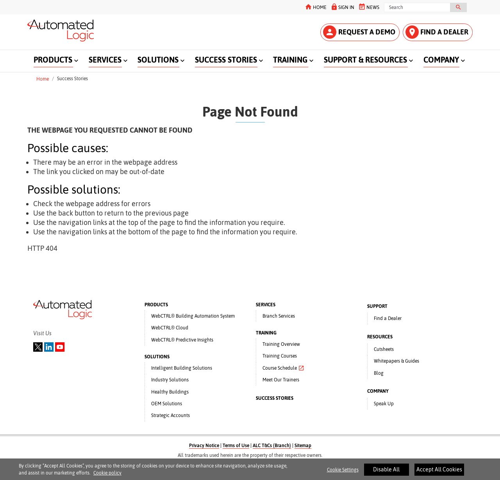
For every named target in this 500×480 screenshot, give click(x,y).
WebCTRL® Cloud (169, 328)
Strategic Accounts (170, 415)
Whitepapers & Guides (396, 361)
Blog (379, 373)
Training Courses (279, 356)
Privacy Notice (204, 445)
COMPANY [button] (441, 59)
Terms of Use (236, 445)
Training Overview (281, 344)
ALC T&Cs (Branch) (272, 445)
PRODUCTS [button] (53, 59)
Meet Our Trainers (280, 380)
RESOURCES (380, 337)
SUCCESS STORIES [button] (226, 59)
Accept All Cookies (439, 472)
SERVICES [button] (105, 59)
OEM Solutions (166, 403)
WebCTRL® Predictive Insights (182, 340)
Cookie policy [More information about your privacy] (107, 475)
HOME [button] (315, 7)
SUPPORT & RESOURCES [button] (365, 59)
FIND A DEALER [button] (437, 32)
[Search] (417, 7)
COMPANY (378, 391)
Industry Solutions (170, 380)
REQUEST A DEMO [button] (359, 32)
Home (42, 78)
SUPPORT (377, 306)
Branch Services (278, 316)
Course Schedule (283, 368)
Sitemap (303, 445)
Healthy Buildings (170, 392)
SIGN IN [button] (342, 7)
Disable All (386, 472)
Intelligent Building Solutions (181, 368)
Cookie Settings (343, 472)
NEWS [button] (368, 7)
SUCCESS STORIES (274, 398)
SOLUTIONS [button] (158, 59)
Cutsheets (384, 349)
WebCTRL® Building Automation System (193, 316)
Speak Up (384, 403)
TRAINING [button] (290, 59)
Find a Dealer (388, 318)
